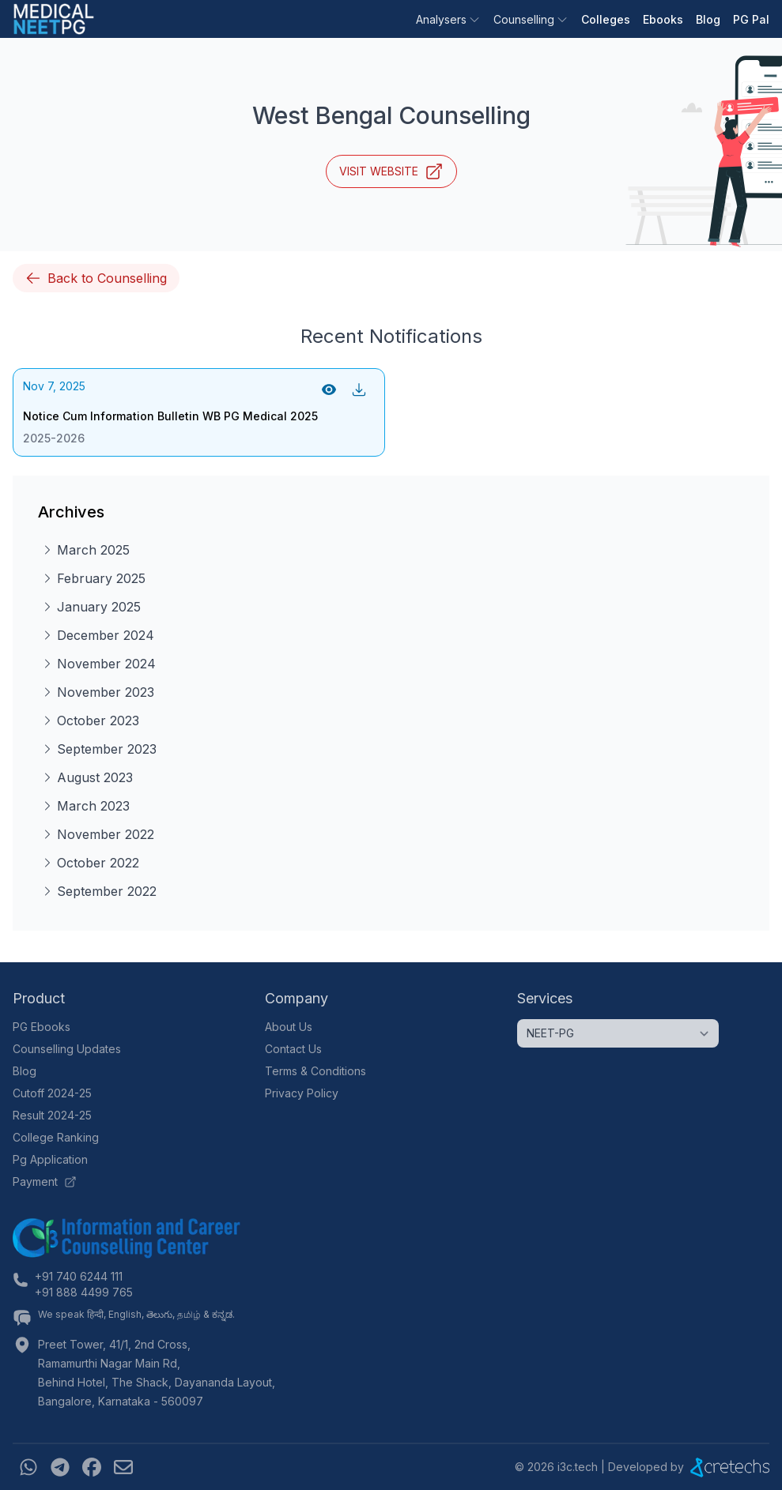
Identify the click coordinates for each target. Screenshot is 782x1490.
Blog (708, 19)
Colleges (605, 19)
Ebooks (663, 19)
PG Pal (751, 19)
